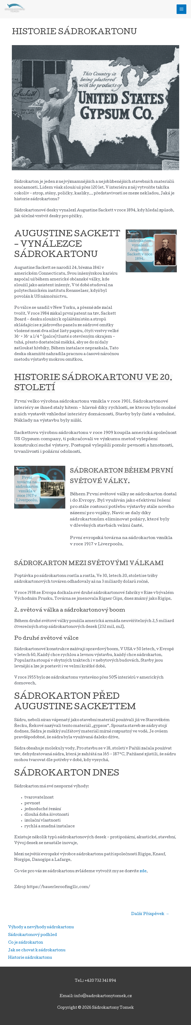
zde (143, 871)
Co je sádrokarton (25, 943)
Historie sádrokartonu (30, 958)
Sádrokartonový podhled (32, 935)
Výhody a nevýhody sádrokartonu (41, 927)
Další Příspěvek (150, 914)
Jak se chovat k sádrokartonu (37, 950)
